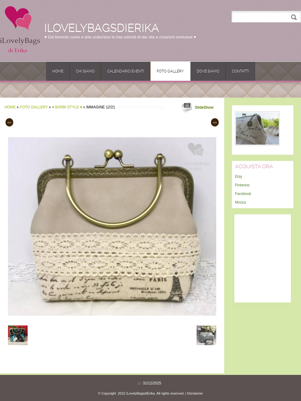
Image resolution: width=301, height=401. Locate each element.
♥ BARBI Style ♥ (67, 107)
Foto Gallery (170, 71)
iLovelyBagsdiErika (101, 27)
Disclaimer (195, 393)
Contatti (240, 71)
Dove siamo (208, 71)
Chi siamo (85, 71)
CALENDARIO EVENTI (125, 71)
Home (57, 71)
